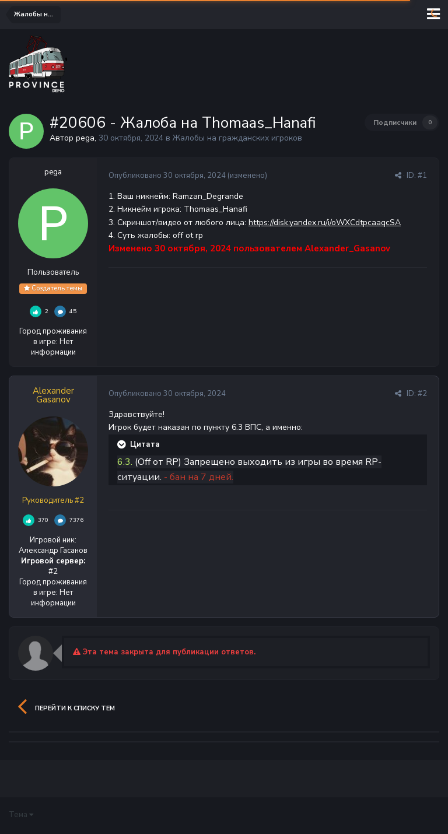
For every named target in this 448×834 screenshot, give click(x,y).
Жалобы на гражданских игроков (237, 137)
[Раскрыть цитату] (122, 444)
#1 (422, 175)
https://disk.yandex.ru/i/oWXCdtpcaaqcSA (325, 222)
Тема (21, 815)
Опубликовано (167, 175)
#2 (422, 393)
